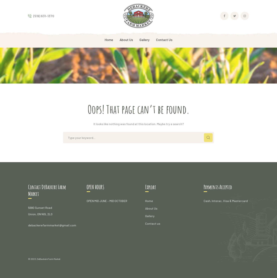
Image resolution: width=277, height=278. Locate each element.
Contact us (152, 223)
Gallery (150, 216)
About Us (151, 208)
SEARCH (208, 137)
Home (149, 201)
